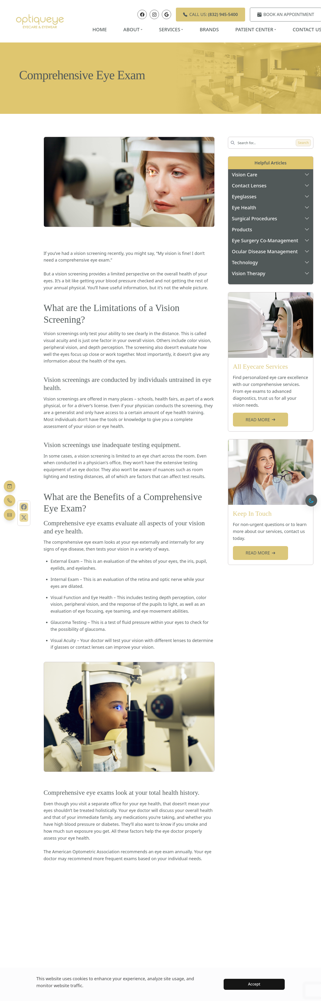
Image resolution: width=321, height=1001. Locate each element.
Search (303, 142)
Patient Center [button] (255, 29)
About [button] (132, 29)
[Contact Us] (9, 515)
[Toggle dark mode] (311, 500)
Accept (254, 984)
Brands (209, 29)
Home (99, 29)
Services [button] (171, 29)
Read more (260, 419)
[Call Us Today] (9, 500)
